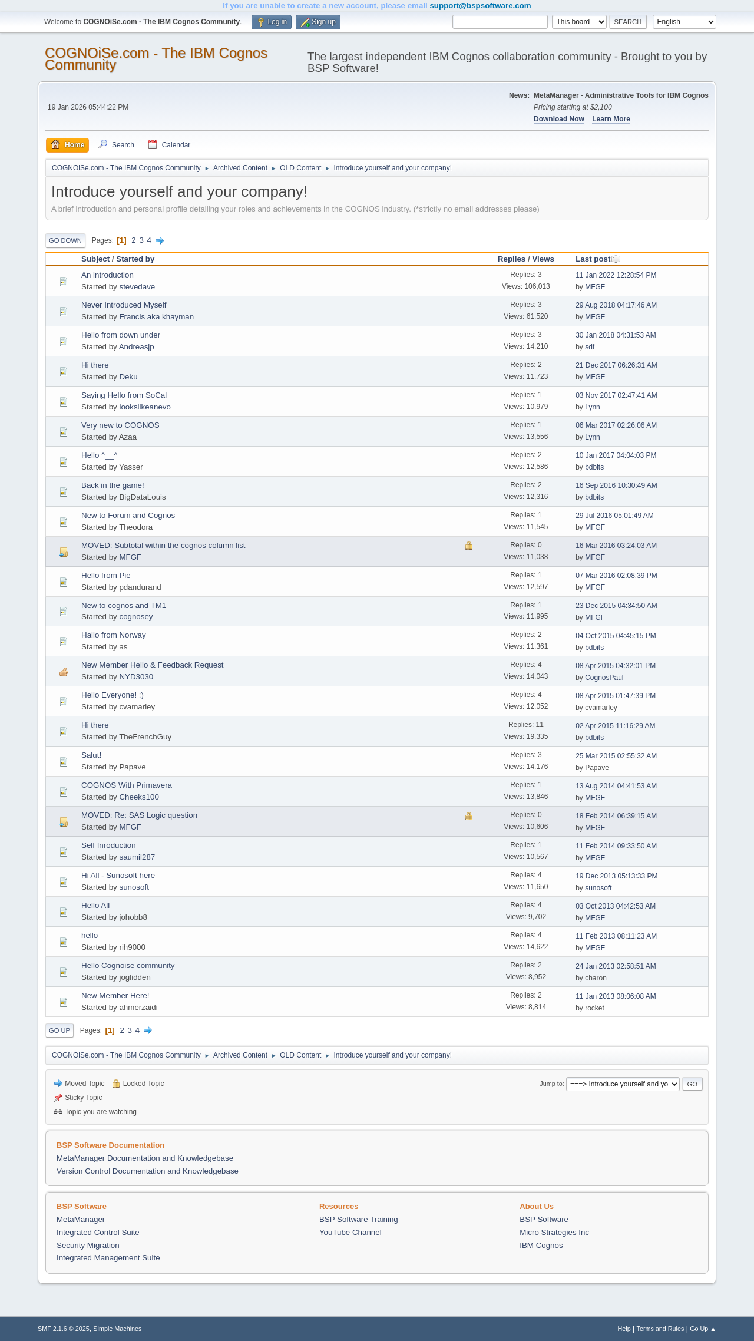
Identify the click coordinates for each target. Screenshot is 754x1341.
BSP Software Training (358, 1219)
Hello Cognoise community (128, 965)
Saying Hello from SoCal (124, 395)
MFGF (595, 287)
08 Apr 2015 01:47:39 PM (616, 696)
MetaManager (81, 1219)
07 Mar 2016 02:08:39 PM (616, 576)
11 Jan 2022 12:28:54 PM (616, 275)
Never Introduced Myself (123, 304)
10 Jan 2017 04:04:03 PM (616, 455)
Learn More (611, 119)
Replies (511, 259)
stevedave (137, 286)
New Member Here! (115, 995)
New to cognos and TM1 (123, 605)
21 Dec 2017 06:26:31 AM (616, 365)
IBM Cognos (541, 1245)
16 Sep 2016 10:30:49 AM (616, 485)
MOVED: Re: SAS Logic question (139, 815)
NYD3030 (136, 676)
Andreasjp (136, 346)
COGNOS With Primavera (126, 785)
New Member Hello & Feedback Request (152, 664)
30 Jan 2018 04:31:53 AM (616, 335)
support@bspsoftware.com (480, 5)
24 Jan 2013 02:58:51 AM (616, 966)
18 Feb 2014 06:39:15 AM (616, 816)
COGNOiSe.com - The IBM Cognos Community (156, 58)
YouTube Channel (350, 1232)
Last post (598, 259)
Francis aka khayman (156, 316)
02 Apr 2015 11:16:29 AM (615, 726)
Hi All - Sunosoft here (118, 875)
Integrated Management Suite (108, 1257)
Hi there (95, 365)
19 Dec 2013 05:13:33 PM (616, 876)
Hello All (95, 905)
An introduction (107, 274)
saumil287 (137, 857)
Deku (128, 376)
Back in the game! (112, 485)
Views (543, 259)
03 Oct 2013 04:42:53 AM (616, 906)
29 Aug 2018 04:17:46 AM (616, 305)
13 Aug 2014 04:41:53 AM (616, 786)
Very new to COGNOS (120, 425)
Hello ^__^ (99, 455)
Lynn (592, 407)
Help (624, 1328)
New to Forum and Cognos (128, 515)
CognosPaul (604, 677)
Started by (135, 259)
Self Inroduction (108, 845)
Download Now (559, 119)
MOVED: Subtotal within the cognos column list (163, 545)
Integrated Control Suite (98, 1232)
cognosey (136, 616)
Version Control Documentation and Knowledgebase (148, 1171)
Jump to (551, 1083)
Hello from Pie (106, 575)
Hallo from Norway (113, 634)
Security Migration (88, 1245)
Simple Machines (117, 1328)
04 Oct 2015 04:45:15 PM (616, 636)
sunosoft (133, 887)
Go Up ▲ (703, 1328)
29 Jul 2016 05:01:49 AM (615, 515)
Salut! (91, 755)
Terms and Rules (660, 1328)
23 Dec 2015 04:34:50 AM (616, 606)
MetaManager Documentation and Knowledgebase (145, 1158)
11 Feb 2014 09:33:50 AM (616, 846)
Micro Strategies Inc (554, 1232)
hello (89, 935)
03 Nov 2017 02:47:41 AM (616, 395)
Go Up (59, 1030)
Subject (95, 259)
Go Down (65, 240)
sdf (589, 347)
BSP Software (544, 1219)
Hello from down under (120, 335)
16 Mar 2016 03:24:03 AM (616, 545)
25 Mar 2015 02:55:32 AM (616, 756)
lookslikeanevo (144, 406)
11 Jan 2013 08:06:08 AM (616, 996)
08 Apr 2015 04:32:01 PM (616, 666)
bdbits (594, 467)
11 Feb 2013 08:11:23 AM (616, 936)
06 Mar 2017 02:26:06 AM (616, 425)
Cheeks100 (138, 796)
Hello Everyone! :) (112, 695)
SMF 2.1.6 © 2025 (64, 1328)
